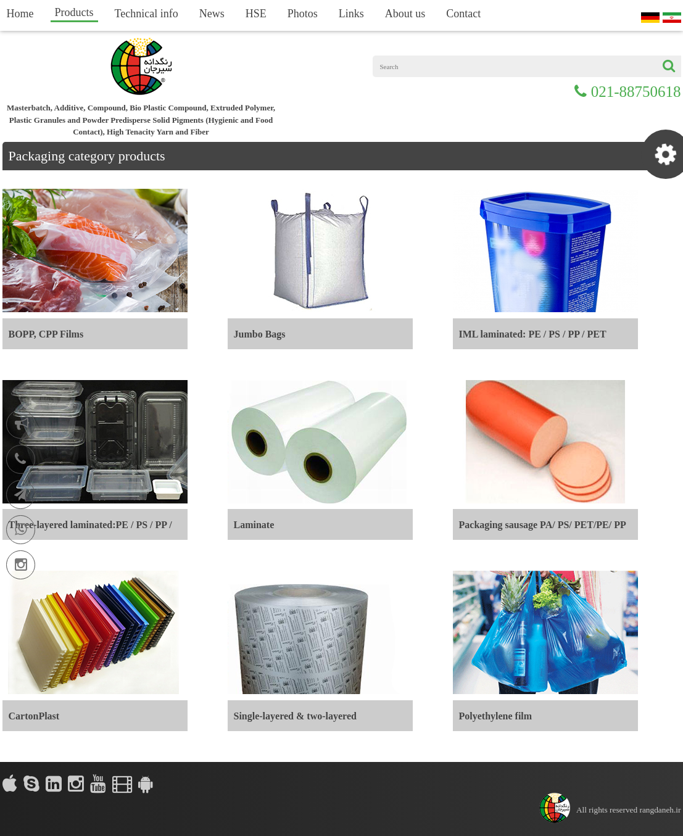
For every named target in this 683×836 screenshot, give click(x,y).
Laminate (254, 524)
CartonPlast (34, 716)
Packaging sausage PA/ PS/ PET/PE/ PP (542, 524)
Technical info (146, 13)
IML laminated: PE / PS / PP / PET (532, 334)
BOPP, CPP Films (46, 334)
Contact (463, 13)
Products (74, 12)
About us (405, 13)
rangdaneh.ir (660, 809)
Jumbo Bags (260, 334)
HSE (256, 13)
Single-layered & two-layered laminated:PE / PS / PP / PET (295, 721)
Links (351, 13)
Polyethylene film (495, 716)
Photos (303, 13)
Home (20, 13)
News (212, 13)
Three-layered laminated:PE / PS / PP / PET (90, 529)
